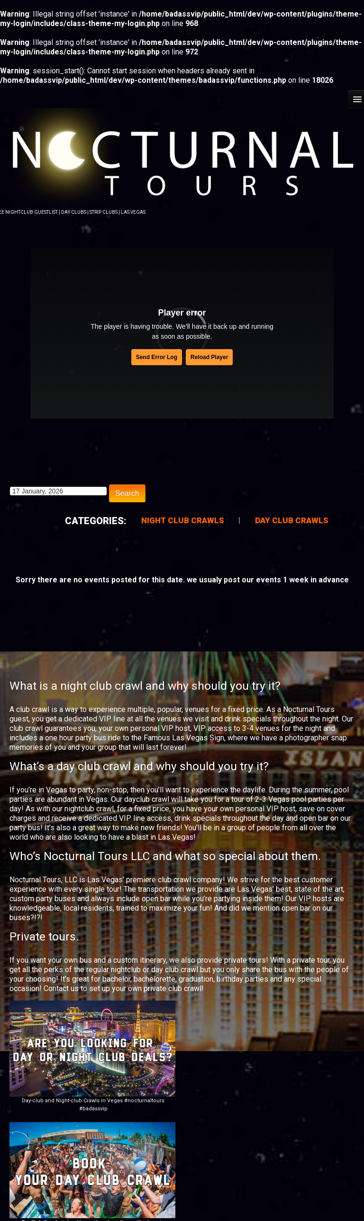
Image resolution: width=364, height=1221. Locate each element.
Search (127, 492)
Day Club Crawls (291, 519)
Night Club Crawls (182, 519)
